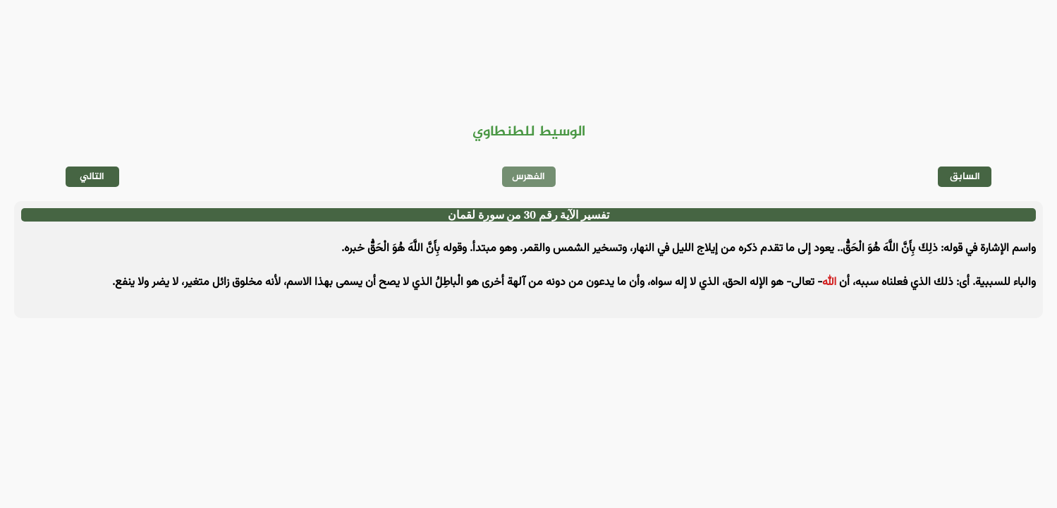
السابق (965, 177)
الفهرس (528, 177)
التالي (92, 177)
